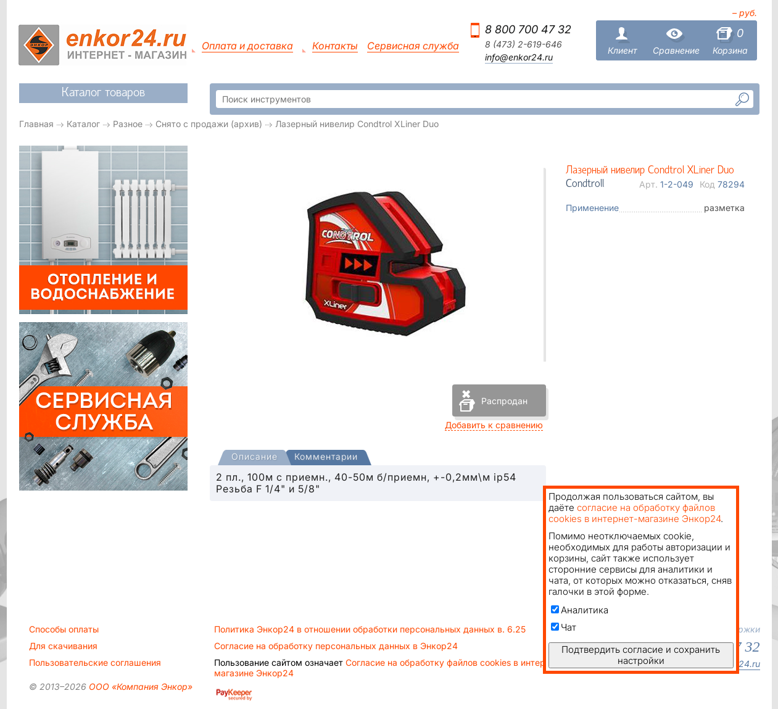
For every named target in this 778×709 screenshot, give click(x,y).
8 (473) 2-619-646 (523, 44)
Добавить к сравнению (494, 425)
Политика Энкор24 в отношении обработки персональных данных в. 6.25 (370, 629)
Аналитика (579, 610)
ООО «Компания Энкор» (139, 686)
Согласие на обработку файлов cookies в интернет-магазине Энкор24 (388, 667)
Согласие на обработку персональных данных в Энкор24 (336, 646)
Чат (563, 627)
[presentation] (254, 457)
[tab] (254, 458)
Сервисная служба (413, 46)
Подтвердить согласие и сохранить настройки (640, 655)
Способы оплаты (64, 629)
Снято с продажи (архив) (208, 123)
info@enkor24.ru (519, 57)
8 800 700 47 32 (528, 29)
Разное (128, 123)
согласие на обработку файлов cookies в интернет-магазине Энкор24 (634, 513)
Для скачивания (63, 646)
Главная (36, 123)
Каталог (83, 123)
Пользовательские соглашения (95, 663)
